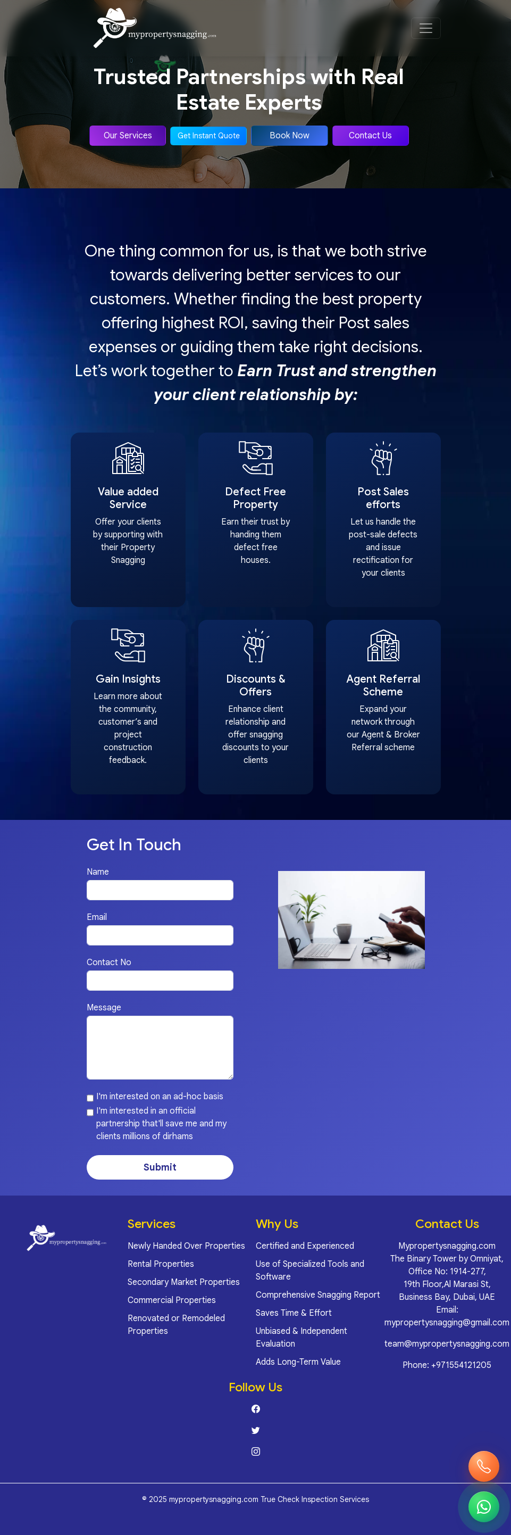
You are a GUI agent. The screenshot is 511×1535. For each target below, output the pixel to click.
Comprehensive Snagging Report (318, 1295)
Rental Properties (161, 1264)
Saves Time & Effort (294, 1313)
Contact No (109, 962)
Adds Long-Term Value (298, 1362)
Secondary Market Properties (184, 1282)
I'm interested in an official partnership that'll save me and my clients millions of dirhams (161, 1124)
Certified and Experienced (305, 1246)
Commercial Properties (172, 1300)
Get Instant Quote (209, 135)
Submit (160, 1167)
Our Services (128, 135)
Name (98, 872)
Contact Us (370, 135)
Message (104, 1007)
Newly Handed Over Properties (186, 1246)
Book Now (289, 135)
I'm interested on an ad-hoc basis (159, 1096)
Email (97, 917)
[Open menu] (426, 28)
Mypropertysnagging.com (447, 1246)
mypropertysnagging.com (213, 1499)
